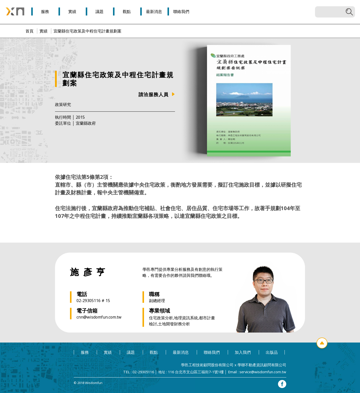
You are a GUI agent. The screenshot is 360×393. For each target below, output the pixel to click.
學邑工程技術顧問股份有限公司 (212, 364)
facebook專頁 (282, 383)
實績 (44, 31)
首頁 (30, 31)
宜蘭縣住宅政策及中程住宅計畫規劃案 (88, 31)
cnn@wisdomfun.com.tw (99, 317)
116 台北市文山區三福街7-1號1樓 (198, 371)
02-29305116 (147, 371)
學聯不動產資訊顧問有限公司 (263, 364)
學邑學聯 (15, 11)
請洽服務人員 (153, 94)
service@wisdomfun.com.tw (263, 371)
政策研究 (63, 104)
